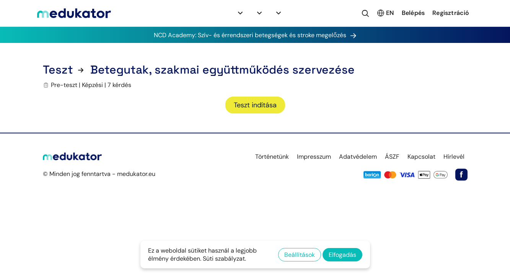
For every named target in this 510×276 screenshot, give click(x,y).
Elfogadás (342, 255)
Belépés (413, 13)
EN (385, 13)
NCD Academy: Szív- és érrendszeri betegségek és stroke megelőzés (255, 35)
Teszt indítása (255, 105)
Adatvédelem (358, 157)
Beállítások (299, 255)
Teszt (58, 69)
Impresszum (314, 157)
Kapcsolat (421, 157)
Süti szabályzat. (224, 259)
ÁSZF (392, 157)
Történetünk (272, 157)
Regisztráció (450, 13)
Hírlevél (453, 157)
